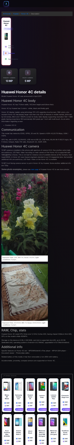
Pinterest (8, 434)
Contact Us (41, 426)
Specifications (6, 59)
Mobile (40, 416)
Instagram (9, 430)
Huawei (16, 14)
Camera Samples (6, 46)
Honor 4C (25, 14)
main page (34, 169)
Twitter (8, 426)
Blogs (40, 418)
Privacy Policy (42, 421)
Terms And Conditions (45, 424)
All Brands (7, 14)
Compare (8, 29)
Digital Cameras (43, 413)
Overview (6, 53)
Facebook (9, 422)
